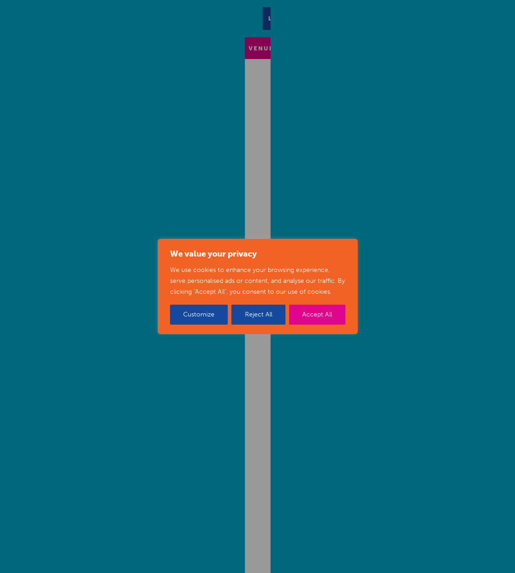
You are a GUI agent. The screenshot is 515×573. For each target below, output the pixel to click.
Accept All (317, 314)
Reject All (258, 314)
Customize (199, 314)
